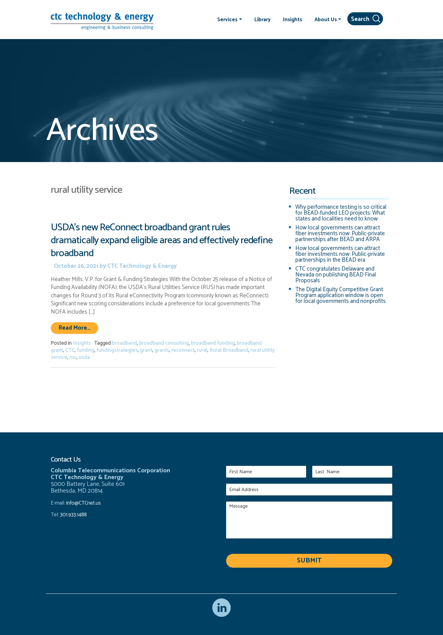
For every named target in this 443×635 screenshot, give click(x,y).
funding (85, 350)
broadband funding (213, 343)
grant (146, 350)
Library (262, 19)
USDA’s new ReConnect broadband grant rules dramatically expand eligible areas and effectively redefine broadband (162, 240)
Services (227, 19)
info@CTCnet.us (83, 503)
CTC (70, 350)
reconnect (183, 350)
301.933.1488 (73, 514)
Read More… (78, 328)
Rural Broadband (229, 350)
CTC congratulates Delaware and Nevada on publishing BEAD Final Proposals (335, 274)
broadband (124, 343)
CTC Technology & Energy (141, 266)
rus (73, 357)
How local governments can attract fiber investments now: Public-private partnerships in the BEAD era (340, 254)
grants (161, 350)
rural (202, 350)
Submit (309, 560)
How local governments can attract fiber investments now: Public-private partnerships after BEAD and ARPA (340, 233)
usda (84, 357)
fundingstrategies (117, 350)
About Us (325, 19)
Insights (292, 19)
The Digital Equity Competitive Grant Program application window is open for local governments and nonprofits (340, 295)
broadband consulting (164, 343)
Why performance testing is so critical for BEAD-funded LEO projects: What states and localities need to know (340, 213)
